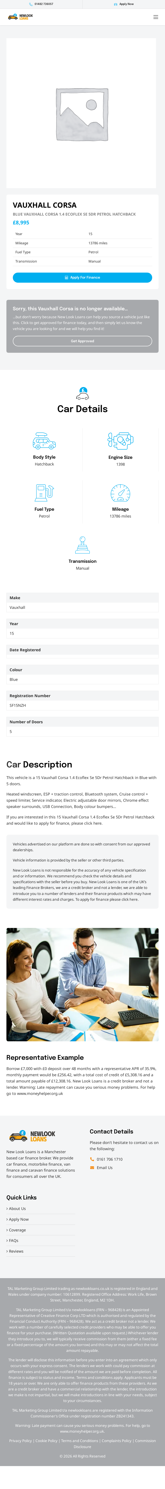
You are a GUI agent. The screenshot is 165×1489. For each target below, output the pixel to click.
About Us (17, 1208)
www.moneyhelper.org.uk (40, 1093)
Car (13, 765)
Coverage (17, 1229)
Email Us (101, 1167)
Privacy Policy (20, 1440)
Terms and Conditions (79, 1440)
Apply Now (126, 4)
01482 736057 (44, 4)
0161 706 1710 (106, 1159)
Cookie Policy (46, 1440)
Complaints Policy (116, 1440)
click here (93, 823)
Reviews (16, 1251)
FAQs (13, 1240)
